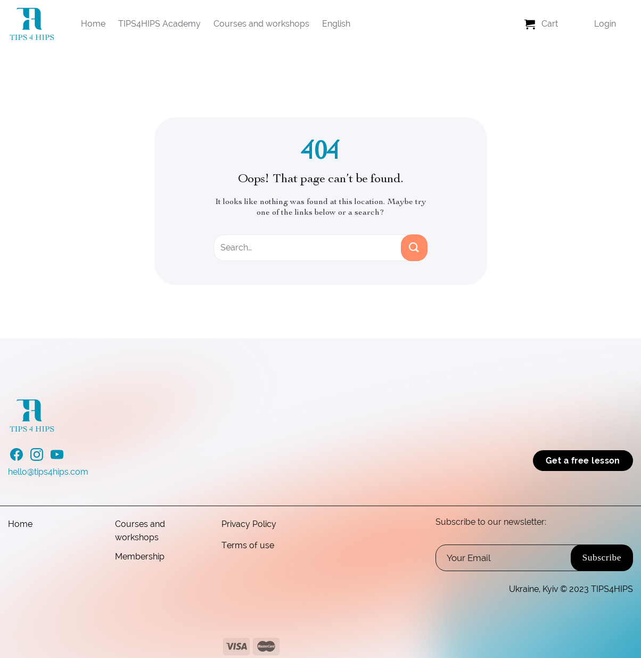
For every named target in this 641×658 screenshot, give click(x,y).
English (336, 24)
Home (93, 24)
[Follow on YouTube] (57, 457)
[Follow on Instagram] (36, 457)
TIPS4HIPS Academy (159, 24)
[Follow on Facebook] (16, 457)
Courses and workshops (261, 24)
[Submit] (414, 247)
